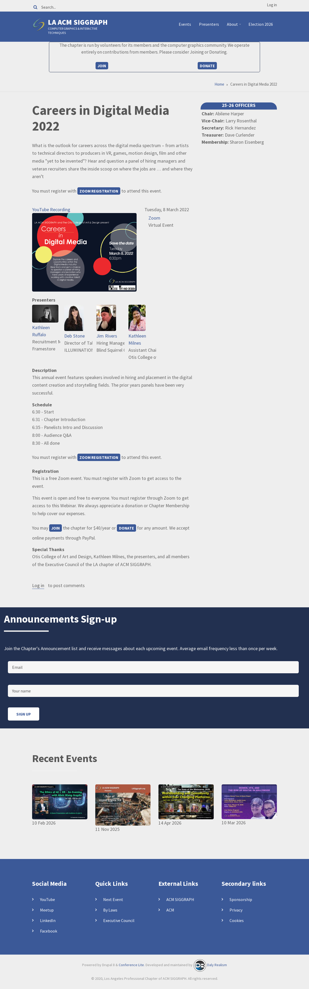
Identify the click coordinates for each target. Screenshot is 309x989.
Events (185, 24)
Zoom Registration (98, 191)
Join (102, 65)
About (234, 26)
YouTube (47, 899)
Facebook (48, 931)
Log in (272, 4)
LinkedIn (48, 920)
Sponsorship (241, 899)
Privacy (236, 910)
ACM (170, 910)
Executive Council (118, 920)
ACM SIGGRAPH (180, 899)
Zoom (154, 218)
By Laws (110, 910)
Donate (207, 65)
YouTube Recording (51, 209)
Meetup (47, 910)
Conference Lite (131, 964)
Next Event (113, 899)
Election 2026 (260, 24)
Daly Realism (217, 964)
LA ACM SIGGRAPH (78, 22)
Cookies (237, 920)
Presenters (209, 24)
